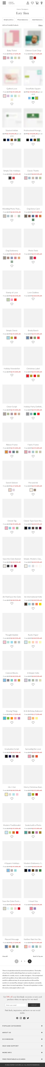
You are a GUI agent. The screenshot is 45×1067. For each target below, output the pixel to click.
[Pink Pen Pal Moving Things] (15, 718)
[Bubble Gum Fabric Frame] (26, 451)
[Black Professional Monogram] (27, 139)
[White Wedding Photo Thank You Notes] (19, 216)
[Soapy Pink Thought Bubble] (4, 642)
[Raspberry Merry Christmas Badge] (36, 794)
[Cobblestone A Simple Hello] (36, 680)
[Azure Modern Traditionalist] (6, 832)
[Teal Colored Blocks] (12, 680)
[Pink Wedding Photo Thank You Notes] (15, 216)
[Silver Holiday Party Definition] (27, 414)
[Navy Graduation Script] (10, 756)
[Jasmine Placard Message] (17, 946)
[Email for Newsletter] (16, 1005)
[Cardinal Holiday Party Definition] (38, 414)
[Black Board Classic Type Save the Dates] (26, 528)
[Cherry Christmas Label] (31, 375)
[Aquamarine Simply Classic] (8, 337)
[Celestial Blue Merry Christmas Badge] (29, 794)
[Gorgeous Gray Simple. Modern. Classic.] (33, 566)
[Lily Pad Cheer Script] (8, 414)
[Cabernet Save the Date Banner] (15, 566)
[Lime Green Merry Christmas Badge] (33, 794)
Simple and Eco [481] (8, 20)
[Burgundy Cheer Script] (15, 414)
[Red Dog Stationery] (15, 257)
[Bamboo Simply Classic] (12, 337)
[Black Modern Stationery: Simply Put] (26, 870)
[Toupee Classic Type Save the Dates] (36, 528)
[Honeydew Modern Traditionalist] (10, 832)
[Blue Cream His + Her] (13, 794)
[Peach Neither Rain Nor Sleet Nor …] (26, 946)
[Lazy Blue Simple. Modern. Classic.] (29, 566)
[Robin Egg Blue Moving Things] (4, 718)
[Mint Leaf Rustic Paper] (29, 642)
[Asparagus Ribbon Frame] (17, 451)
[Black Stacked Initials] (4, 139)
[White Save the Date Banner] (19, 566)
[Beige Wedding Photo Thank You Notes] (4, 216)
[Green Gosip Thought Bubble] (8, 642)
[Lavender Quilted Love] (8, 95)
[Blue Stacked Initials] (8, 139)
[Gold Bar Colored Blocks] (19, 680)
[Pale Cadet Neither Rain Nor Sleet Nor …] (33, 946)
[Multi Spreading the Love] (29, 756)
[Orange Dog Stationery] (19, 257)
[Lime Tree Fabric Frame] (36, 451)
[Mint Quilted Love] (15, 95)
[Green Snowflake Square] (33, 98)
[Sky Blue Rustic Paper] (26, 642)
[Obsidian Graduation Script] (6, 756)
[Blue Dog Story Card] (33, 216)
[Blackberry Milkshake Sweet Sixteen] (13, 490)
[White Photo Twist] (31, 257)
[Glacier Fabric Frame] (33, 451)
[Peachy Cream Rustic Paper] (33, 642)
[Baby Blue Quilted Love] (12, 95)
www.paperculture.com (16, 988)
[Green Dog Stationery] (12, 261)
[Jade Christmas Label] (27, 375)
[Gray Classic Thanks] (36, 178)
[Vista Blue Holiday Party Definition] (31, 414)
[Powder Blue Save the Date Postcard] (8, 908)
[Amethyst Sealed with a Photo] (36, 832)
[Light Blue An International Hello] (29, 604)
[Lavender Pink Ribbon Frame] (10, 451)
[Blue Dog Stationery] (12, 257)
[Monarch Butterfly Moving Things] (12, 718)
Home (19, 9)
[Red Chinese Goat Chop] (35, 57)
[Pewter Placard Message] (13, 946)
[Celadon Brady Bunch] (35, 337)
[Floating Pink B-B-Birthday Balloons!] (29, 718)
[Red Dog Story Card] (36, 216)
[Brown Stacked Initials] (12, 139)
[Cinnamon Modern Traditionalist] (13, 832)
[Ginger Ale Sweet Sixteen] (10, 490)
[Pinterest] (17, 1018)
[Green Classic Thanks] (40, 178)
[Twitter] (28, 1018)
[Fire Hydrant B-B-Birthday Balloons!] (36, 718)
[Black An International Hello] (26, 604)
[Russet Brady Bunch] (31, 337)
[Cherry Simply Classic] (15, 337)
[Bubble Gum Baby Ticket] (4, 57)
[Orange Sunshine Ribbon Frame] (6, 451)
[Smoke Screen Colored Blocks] (8, 680)
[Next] (29, 961)
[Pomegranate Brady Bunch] (38, 337)
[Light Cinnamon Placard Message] (10, 946)
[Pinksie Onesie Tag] (6, 528)
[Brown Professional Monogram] (35, 139)
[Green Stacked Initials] (19, 139)
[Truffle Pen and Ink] (35, 490)
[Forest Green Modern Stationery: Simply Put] (40, 870)
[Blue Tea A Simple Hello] (29, 680)
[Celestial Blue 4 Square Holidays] (8, 870)
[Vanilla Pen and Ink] (31, 490)
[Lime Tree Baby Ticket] (15, 57)
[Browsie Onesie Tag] (13, 528)
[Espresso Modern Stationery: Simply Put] (33, 870)
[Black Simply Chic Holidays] (10, 178)
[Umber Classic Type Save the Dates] (33, 528)
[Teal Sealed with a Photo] (26, 832)
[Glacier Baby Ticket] (12, 57)
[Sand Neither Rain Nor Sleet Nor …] (40, 946)
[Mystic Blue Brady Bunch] (27, 337)
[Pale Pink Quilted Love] (4, 95)
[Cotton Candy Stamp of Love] (12, 299)
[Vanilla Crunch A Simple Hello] (40, 680)
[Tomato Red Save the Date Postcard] (19, 908)
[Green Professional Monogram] (38, 139)
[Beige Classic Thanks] (33, 178)
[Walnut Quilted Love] (19, 95)
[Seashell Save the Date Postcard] (4, 908)
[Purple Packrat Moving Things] (19, 718)
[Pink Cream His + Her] (17, 794)
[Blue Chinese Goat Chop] (31, 57)
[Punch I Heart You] (31, 908)
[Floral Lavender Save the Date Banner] (12, 566)
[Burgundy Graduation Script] (17, 756)
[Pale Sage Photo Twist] (35, 257)
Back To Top (38, 956)
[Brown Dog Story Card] (26, 216)
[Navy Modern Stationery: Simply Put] (29, 870)
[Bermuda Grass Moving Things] (8, 718)
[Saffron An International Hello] (36, 604)
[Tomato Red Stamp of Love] (15, 299)
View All (5, 956)
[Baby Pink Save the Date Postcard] (15, 908)
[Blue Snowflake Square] (29, 98)
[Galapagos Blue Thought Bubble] (12, 642)
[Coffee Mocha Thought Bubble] (15, 642)
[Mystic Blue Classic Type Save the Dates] (29, 528)
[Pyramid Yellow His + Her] (6, 794)
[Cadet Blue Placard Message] (6, 946)
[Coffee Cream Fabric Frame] (40, 451)
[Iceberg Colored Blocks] (4, 680)
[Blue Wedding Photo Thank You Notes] (8, 216)
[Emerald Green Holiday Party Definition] (35, 414)
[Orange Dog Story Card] (40, 216)
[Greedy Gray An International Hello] (33, 604)
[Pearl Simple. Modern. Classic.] (40, 566)
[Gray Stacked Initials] (15, 139)
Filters (40, 25)
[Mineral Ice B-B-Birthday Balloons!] (33, 718)
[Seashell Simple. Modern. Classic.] (36, 566)
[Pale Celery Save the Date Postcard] (12, 908)
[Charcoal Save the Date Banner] (8, 566)
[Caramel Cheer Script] (19, 414)
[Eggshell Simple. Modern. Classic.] (26, 566)
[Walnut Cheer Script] (4, 414)
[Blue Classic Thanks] (29, 178)
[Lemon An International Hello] (40, 604)
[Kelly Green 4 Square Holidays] (12, 870)
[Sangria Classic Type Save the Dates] (40, 528)
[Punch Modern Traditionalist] (17, 832)
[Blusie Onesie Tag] (10, 528)
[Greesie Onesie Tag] (17, 528)
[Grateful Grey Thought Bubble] (19, 642)
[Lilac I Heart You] (35, 908)
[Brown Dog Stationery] (4, 257)
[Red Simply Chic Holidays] (13, 178)
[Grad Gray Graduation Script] (13, 756)
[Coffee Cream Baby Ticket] (19, 57)
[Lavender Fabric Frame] (29, 451)
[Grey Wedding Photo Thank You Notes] (12, 216)
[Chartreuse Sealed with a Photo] (33, 832)
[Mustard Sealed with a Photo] (40, 832)
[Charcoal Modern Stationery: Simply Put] (36, 870)
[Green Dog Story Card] (33, 219)
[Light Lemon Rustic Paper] (40, 642)
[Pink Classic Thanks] (26, 178)
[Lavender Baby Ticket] (8, 57)
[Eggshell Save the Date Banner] (4, 566)
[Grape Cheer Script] (12, 414)
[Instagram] (21, 1018)
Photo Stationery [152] (22, 20)
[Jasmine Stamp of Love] (8, 299)
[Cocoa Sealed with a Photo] (29, 832)
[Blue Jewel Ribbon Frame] (13, 451)
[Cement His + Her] (10, 794)
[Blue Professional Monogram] (31, 139)
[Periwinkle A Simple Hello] (26, 680)
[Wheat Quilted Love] (12, 99)
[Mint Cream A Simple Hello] (33, 680)
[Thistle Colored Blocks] (15, 680)
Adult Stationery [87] (37, 20)
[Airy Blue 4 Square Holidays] (15, 870)
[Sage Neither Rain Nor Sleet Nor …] (36, 946)
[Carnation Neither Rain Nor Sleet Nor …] (29, 946)
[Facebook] (24, 1018)
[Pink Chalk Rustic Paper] (36, 642)
